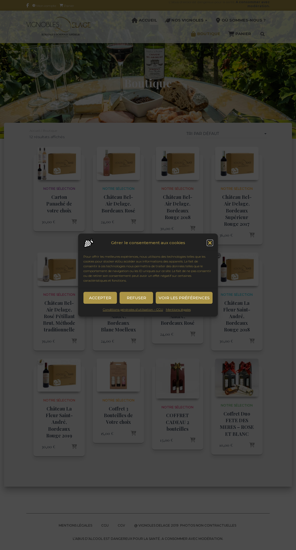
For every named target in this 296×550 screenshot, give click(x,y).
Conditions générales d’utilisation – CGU (133, 316)
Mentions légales (178, 316)
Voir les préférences (184, 304)
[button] (210, 249)
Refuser (136, 304)
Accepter (100, 304)
